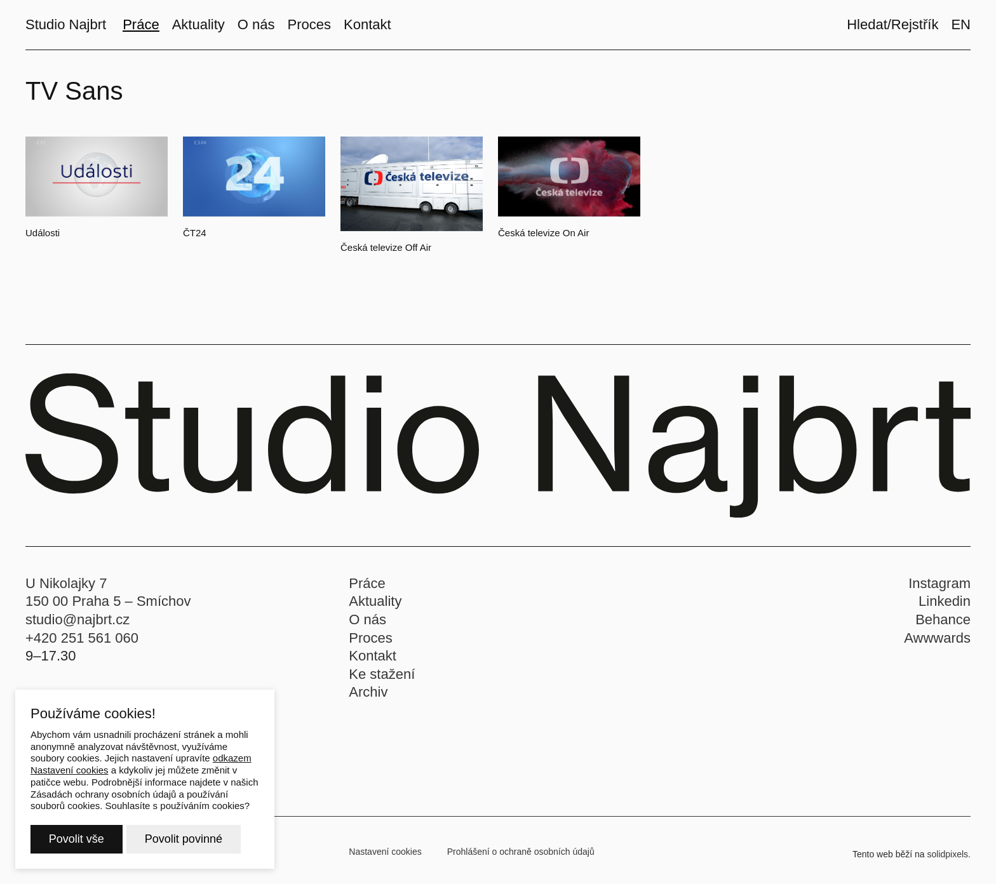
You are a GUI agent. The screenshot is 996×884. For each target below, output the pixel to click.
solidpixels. (949, 860)
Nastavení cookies (385, 857)
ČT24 (194, 232)
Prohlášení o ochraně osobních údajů (521, 857)
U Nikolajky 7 (66, 589)
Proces (370, 644)
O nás (367, 625)
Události (42, 232)
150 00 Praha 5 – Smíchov (108, 607)
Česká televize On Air (543, 232)
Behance (943, 625)
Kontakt (372, 662)
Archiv (368, 698)
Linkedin (945, 607)
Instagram (939, 589)
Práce (367, 589)
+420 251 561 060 (81, 644)
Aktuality (375, 607)
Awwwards (937, 644)
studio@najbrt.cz (77, 625)
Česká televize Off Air (385, 247)
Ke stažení (382, 680)
